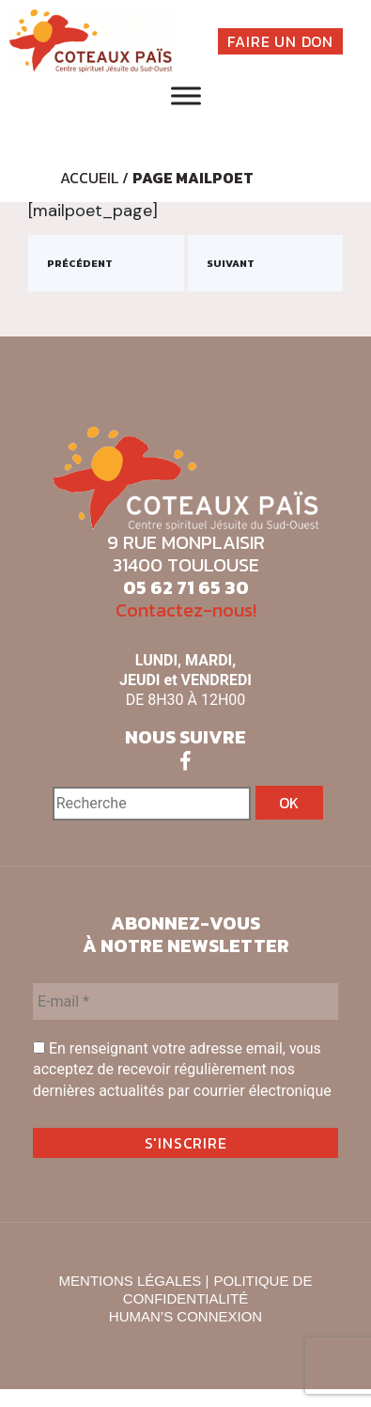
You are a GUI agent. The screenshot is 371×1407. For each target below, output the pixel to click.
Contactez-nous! (186, 610)
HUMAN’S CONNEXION (185, 1316)
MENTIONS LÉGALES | (134, 1281)
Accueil (89, 177)
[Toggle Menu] (186, 96)
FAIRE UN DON (280, 41)
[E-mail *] (185, 1001)
